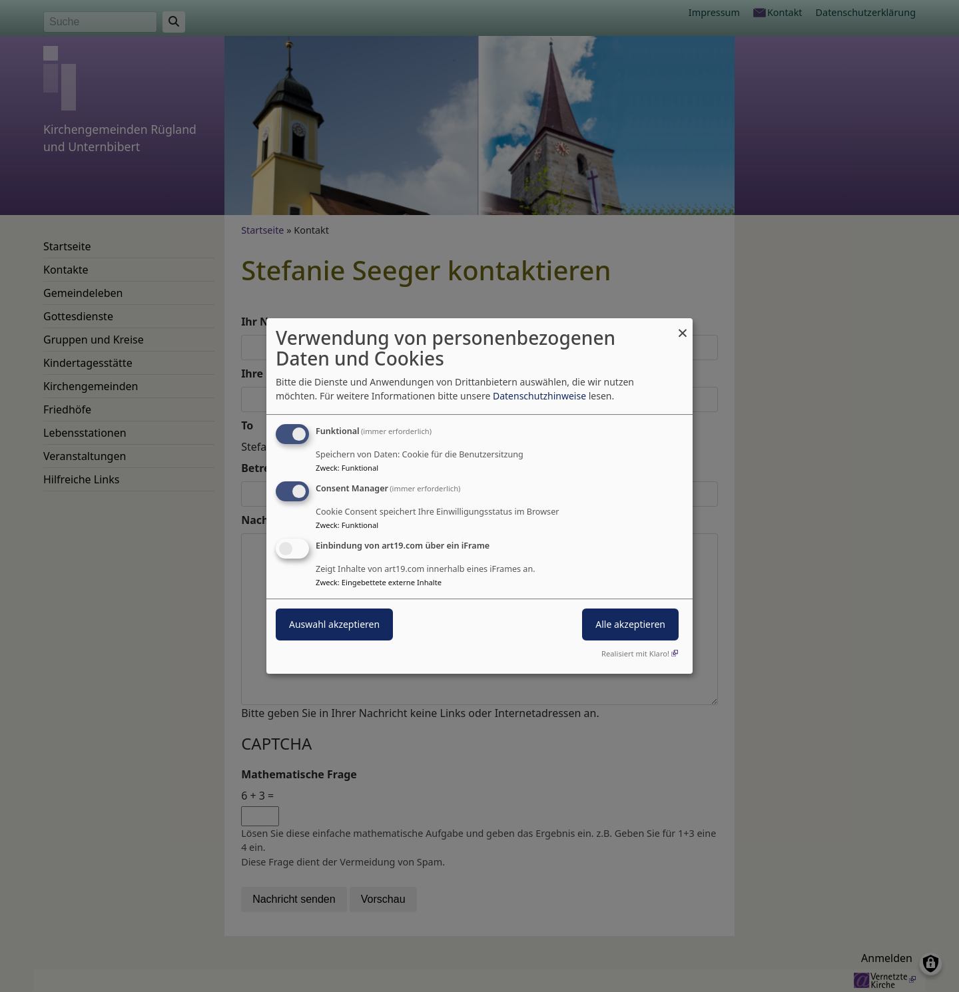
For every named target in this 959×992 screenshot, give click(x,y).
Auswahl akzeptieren (334, 624)
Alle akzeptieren (630, 624)
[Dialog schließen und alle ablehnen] (683, 326)
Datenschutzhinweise (539, 395)
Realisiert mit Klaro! (635, 653)
